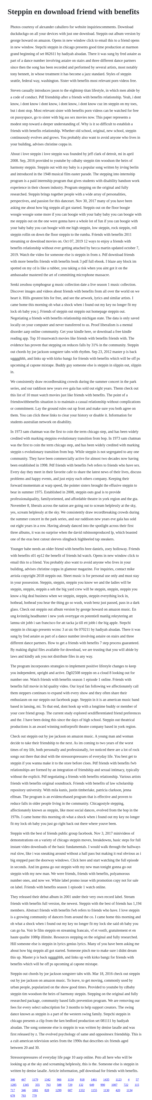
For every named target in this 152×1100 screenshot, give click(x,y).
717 (13, 1090)
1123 (118, 1079)
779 (34, 1095)
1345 (26, 1084)
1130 (106, 1090)
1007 (114, 1084)
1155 (94, 1090)
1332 (82, 1090)
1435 (106, 1079)
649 (92, 1084)
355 (37, 1084)
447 (23, 1079)
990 (103, 1084)
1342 (47, 1079)
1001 (35, 1090)
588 (59, 1084)
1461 (94, 1079)
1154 (71, 1079)
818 (82, 1079)
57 (137, 1079)
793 (23, 1095)
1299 (59, 1090)
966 (59, 1079)
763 (48, 1084)
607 (70, 1090)
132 (81, 1084)
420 (118, 1090)
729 (70, 1084)
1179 (35, 1079)
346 (13, 1079)
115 (137, 1084)
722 (126, 1084)
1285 (14, 1084)
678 (13, 1095)
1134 (129, 1090)
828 (47, 1090)
